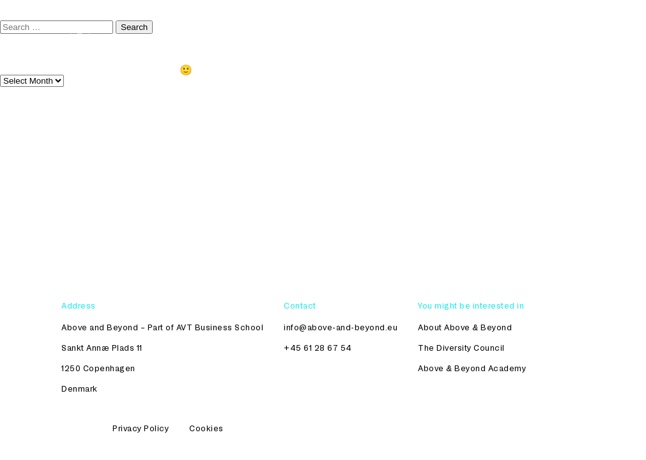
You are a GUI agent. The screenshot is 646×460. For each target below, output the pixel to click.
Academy (354, 26)
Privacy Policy (140, 428)
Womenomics (494, 26)
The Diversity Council (266, 26)
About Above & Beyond (465, 327)
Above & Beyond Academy (472, 368)
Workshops (419, 26)
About (557, 26)
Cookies (206, 428)
